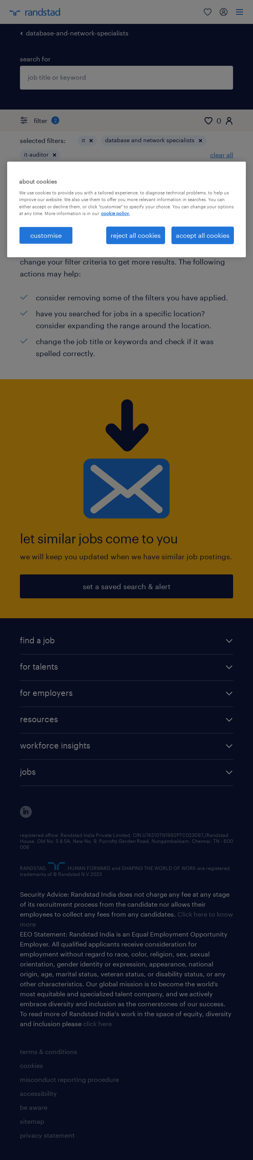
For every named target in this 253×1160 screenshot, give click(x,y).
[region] (126, 209)
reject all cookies (136, 235)
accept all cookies (203, 235)
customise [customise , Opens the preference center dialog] (46, 235)
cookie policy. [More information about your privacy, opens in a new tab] (115, 213)
